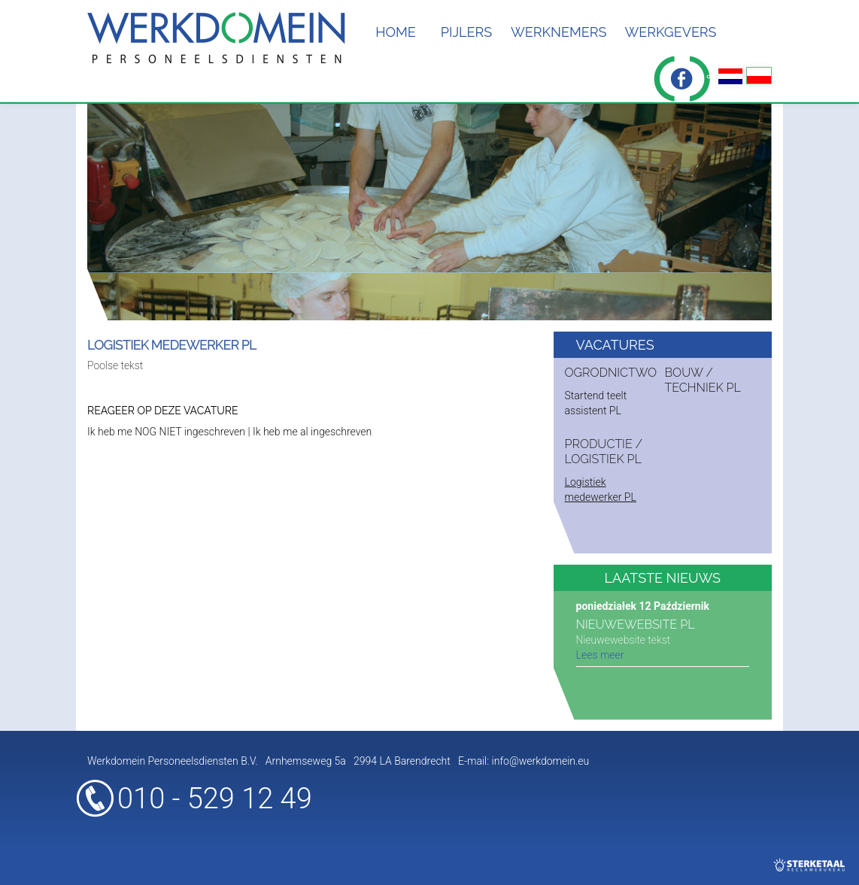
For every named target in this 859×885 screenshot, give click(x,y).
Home (395, 32)
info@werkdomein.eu (541, 761)
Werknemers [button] (558, 32)
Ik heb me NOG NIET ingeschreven (166, 432)
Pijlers (466, 32)
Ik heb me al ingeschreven (312, 432)
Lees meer (600, 655)
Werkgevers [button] (670, 32)
